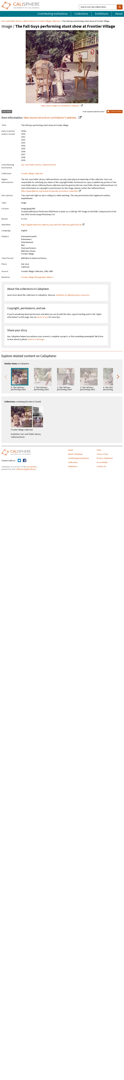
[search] (120, 7)
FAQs (99, 450)
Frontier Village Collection (49, 21)
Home (70, 450)
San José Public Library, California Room (19, 21)
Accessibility (102, 462)
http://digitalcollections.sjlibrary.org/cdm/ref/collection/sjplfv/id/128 (51, 224)
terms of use (42, 317)
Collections (81, 14)
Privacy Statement (105, 458)
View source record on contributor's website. (50, 118)
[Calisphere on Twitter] (19, 460)
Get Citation (6, 111)
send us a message (36, 339)
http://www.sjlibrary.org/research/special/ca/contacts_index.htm (49, 191)
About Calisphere (75, 454)
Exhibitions (101, 14)
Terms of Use (102, 454)
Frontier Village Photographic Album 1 (37, 277)
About (119, 14)
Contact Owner (114, 111)
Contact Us (101, 466)
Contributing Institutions (52, 14)
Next (118, 376)
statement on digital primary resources (72, 295)
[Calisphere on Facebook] (24, 460)
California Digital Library (25, 469)
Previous (5, 376)
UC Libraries (32, 466)
